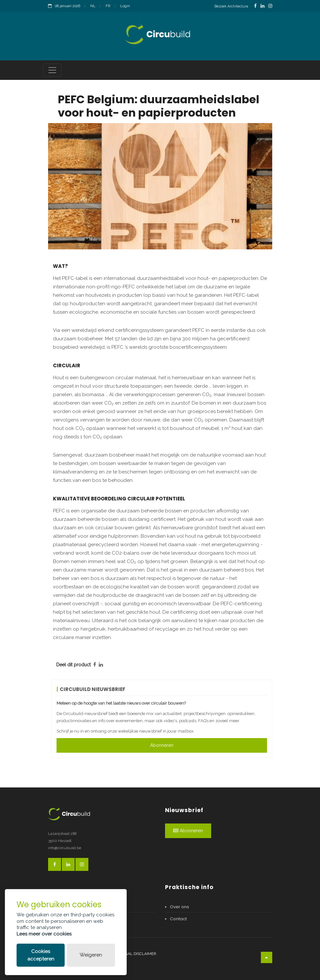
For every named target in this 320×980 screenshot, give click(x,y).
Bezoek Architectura (231, 6)
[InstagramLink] (270, 6)
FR (108, 6)
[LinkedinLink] (262, 6)
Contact (178, 919)
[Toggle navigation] (52, 70)
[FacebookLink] (255, 6)
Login (125, 6)
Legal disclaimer (138, 953)
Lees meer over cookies (44, 934)
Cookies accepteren (40, 955)
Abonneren (161, 745)
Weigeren (91, 955)
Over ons (179, 907)
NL (93, 6)
